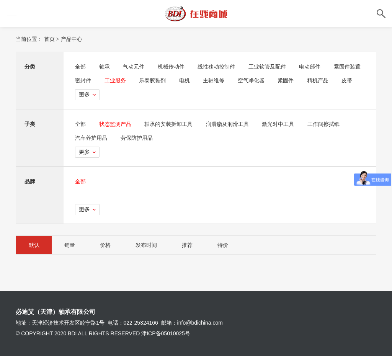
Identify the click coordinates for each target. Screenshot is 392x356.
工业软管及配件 (270, 67)
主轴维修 (256, 80)
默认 (34, 245)
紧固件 (330, 80)
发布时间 (150, 245)
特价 (229, 245)
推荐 (192, 245)
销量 (71, 245)
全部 (80, 67)
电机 (227, 80)
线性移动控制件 (219, 67)
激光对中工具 (281, 124)
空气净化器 (294, 80)
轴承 (105, 67)
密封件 (124, 80)
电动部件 (313, 67)
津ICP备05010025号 (165, 333)
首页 (49, 39)
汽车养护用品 (91, 138)
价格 (108, 245)
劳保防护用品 (137, 138)
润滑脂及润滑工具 (229, 124)
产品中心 (71, 39)
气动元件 (135, 67)
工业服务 (156, 80)
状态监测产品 (116, 124)
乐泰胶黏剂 (194, 80)
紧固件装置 (88, 80)
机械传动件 (173, 67)
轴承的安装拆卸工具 (170, 124)
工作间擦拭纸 (326, 124)
